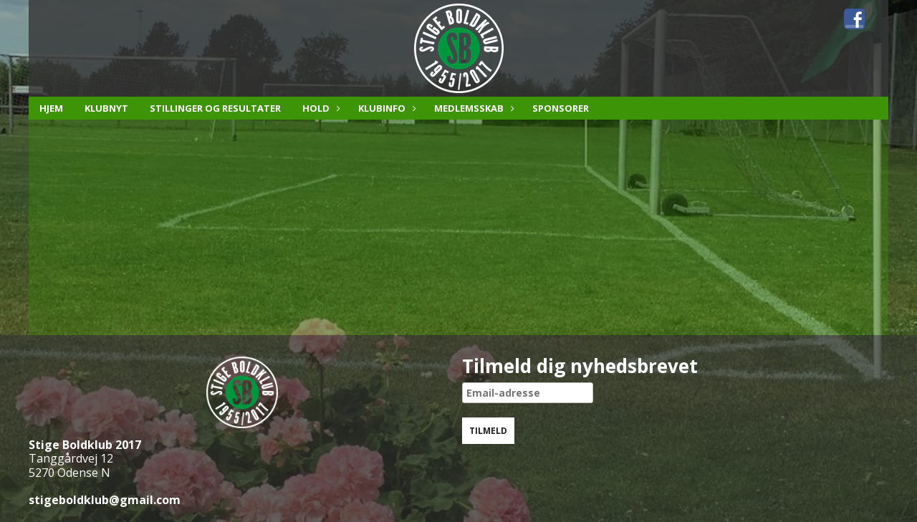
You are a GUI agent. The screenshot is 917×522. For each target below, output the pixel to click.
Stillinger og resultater (215, 108)
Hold (319, 108)
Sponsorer (560, 108)
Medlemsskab (472, 108)
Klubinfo (385, 108)
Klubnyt (106, 108)
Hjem (51, 108)
